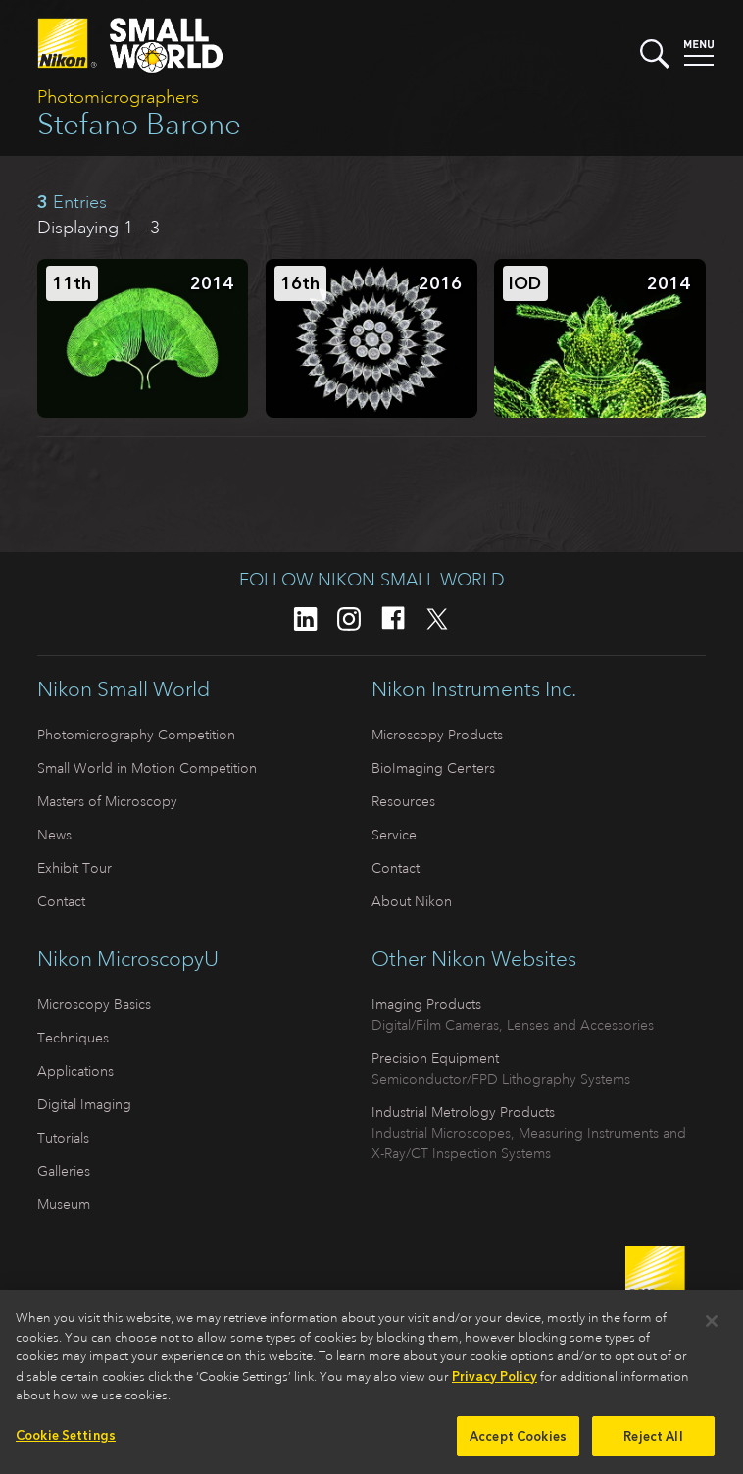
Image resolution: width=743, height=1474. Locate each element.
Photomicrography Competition (136, 734)
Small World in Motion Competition (147, 768)
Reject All (652, 1442)
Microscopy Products (437, 734)
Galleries (63, 1171)
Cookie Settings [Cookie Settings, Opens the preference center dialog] (66, 1441)
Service (394, 834)
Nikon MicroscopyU (128, 959)
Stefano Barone (139, 124)
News (54, 834)
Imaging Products (426, 1004)
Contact (61, 901)
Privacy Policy (494, 1382)
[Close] (711, 1326)
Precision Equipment (435, 1058)
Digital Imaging (84, 1104)
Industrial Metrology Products (463, 1112)
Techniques (73, 1037)
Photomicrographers (118, 97)
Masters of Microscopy (107, 801)
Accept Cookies (518, 1442)
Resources (403, 801)
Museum (63, 1204)
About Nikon (412, 901)
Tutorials (63, 1137)
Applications (75, 1071)
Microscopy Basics (94, 1004)
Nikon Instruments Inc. (474, 689)
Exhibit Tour (74, 868)
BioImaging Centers (433, 768)
